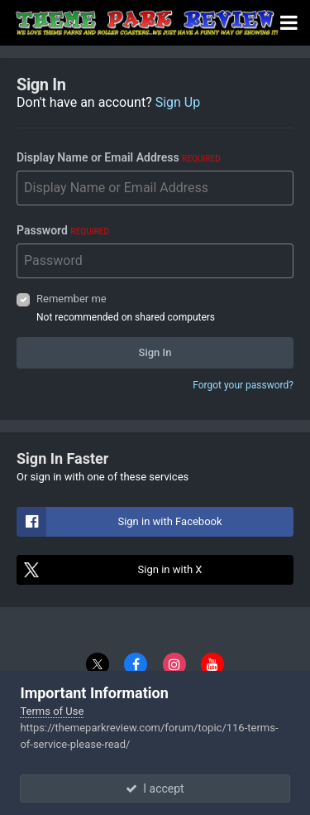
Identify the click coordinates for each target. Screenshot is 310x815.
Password (63, 230)
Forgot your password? (243, 385)
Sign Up (178, 102)
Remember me (71, 298)
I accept (155, 788)
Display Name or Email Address (119, 157)
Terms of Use (51, 711)
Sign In (155, 352)
